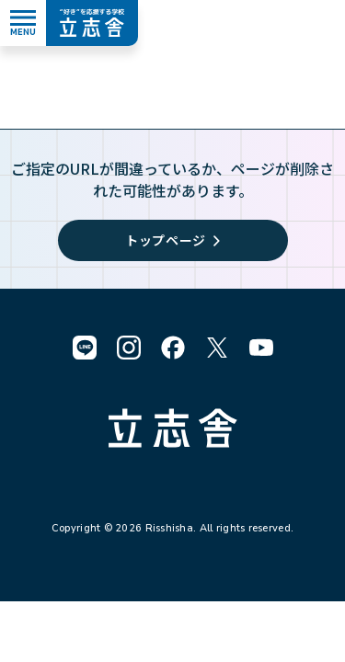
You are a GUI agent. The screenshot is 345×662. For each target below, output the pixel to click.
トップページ (172, 240)
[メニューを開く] (23, 23)
